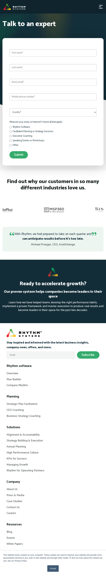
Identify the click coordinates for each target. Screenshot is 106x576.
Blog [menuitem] (9, 532)
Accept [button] (53, 568)
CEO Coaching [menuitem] (15, 410)
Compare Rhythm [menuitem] (17, 385)
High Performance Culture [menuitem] (22, 453)
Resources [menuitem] (14, 524)
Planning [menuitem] (13, 396)
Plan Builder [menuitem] (14, 380)
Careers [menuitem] (11, 513)
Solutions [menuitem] (13, 427)
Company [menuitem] (13, 482)
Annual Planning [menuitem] (16, 447)
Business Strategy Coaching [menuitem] (23, 416)
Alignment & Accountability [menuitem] (23, 435)
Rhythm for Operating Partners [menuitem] (25, 471)
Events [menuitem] (11, 538)
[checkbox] (53, 136)
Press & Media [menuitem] (15, 495)
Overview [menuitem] (12, 374)
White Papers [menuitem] (15, 544)
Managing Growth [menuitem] (17, 465)
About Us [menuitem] (12, 489)
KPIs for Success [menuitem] (17, 459)
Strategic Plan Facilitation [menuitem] (22, 404)
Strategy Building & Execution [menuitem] (25, 441)
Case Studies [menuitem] (14, 501)
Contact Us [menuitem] (13, 507)
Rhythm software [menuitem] (19, 366)
